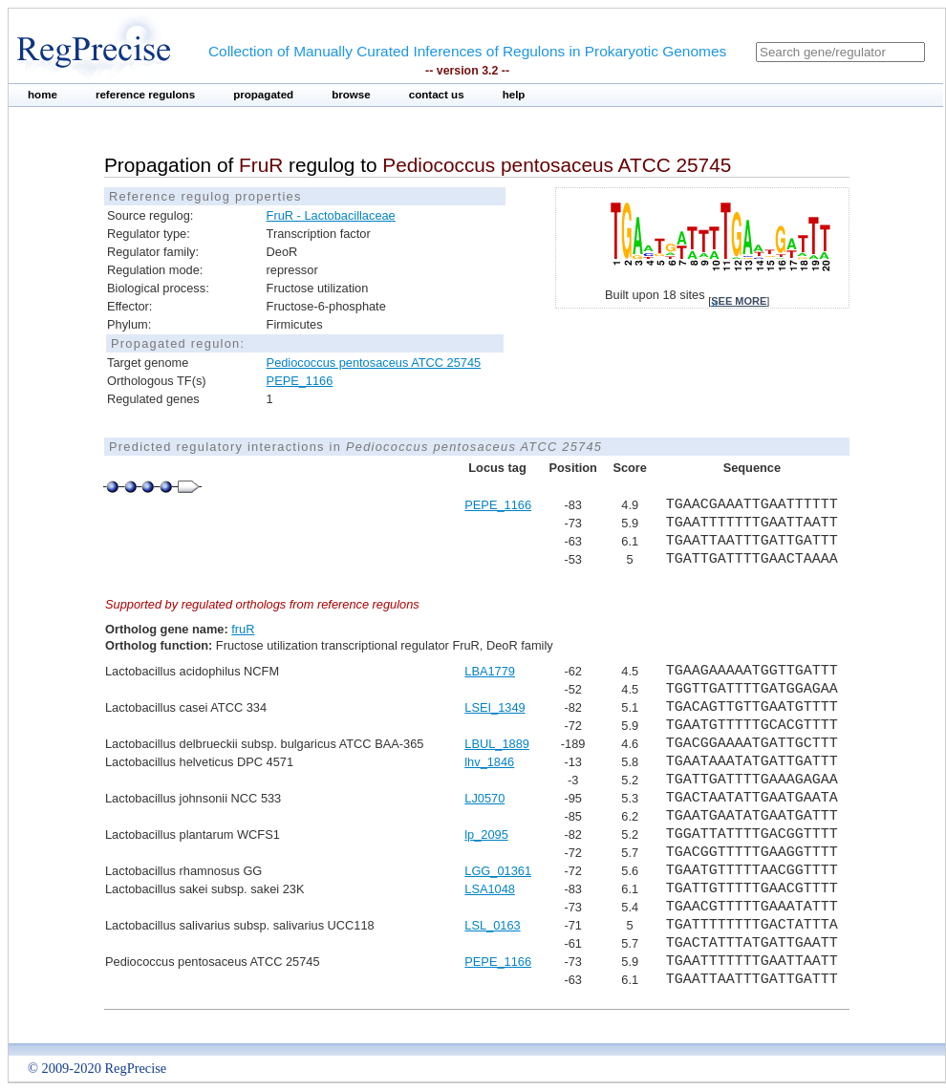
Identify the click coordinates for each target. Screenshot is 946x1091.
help (514, 94)
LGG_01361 (497, 871)
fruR (242, 629)
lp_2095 (486, 834)
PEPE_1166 (300, 381)
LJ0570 (484, 798)
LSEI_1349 (494, 707)
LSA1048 (489, 889)
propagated (263, 94)
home (42, 94)
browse (351, 94)
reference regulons (145, 94)
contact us (436, 94)
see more (738, 301)
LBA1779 (489, 671)
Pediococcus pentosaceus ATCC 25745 (374, 362)
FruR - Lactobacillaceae (331, 215)
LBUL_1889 (496, 744)
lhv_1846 (489, 762)
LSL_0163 (492, 925)
